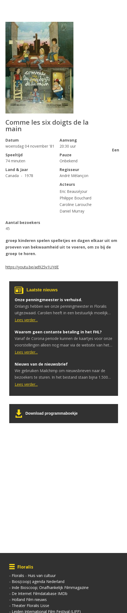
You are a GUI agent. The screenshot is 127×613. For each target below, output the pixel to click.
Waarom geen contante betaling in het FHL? (58, 331)
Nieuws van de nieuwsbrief (41, 364)
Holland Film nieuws (29, 599)
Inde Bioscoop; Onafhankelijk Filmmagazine (50, 587)
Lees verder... (26, 319)
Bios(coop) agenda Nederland (38, 581)
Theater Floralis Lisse (30, 605)
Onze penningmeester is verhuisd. (48, 299)
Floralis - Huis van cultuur (34, 575)
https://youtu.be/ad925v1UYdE (32, 267)
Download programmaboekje (52, 413)
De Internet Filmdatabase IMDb (39, 593)
